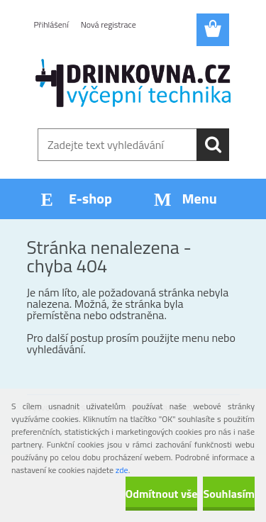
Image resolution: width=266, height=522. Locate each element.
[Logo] (133, 83)
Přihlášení (51, 24)
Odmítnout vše (162, 493)
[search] (212, 144)
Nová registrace (108, 24)
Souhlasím (229, 493)
